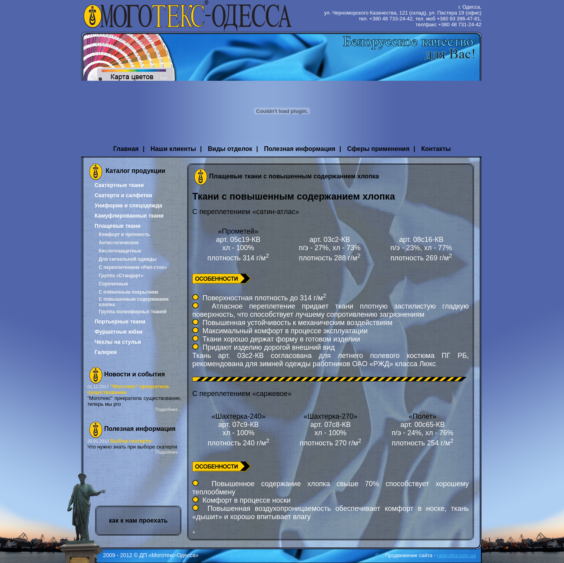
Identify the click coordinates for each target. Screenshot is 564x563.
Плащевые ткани (117, 226)
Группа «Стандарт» (121, 275)
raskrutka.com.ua (456, 555)
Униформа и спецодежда (128, 205)
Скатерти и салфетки (123, 195)
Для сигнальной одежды (127, 259)
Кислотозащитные (120, 251)
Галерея (105, 352)
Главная (126, 148)
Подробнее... (168, 409)
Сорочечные (113, 284)
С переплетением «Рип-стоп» (133, 267)
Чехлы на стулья (117, 342)
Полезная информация (299, 148)
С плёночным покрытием (128, 292)
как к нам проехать (138, 520)
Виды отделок (230, 148)
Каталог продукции (135, 170)
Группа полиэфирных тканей (132, 311)
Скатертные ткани (119, 185)
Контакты (435, 148)
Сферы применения (378, 148)
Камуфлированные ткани (128, 215)
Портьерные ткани (119, 321)
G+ (378, 555)
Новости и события (134, 374)
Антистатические (119, 242)
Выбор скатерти (131, 441)
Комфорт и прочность (124, 234)
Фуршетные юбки (118, 332)
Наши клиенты (173, 148)
